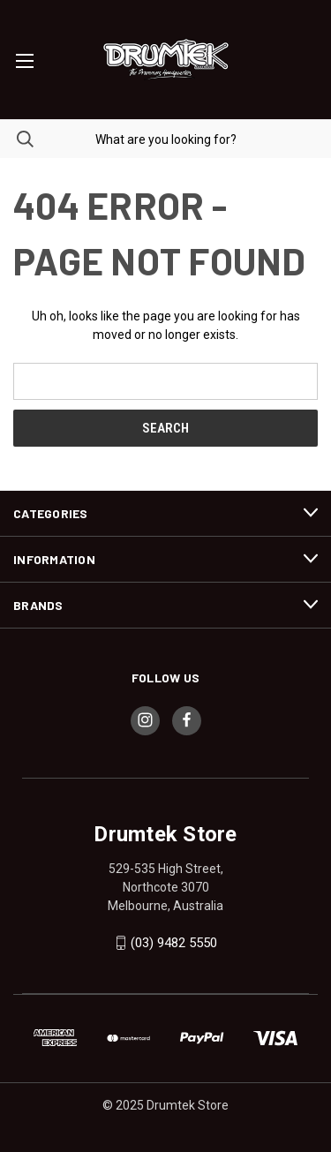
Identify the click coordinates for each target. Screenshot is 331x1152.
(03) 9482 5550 (174, 943)
